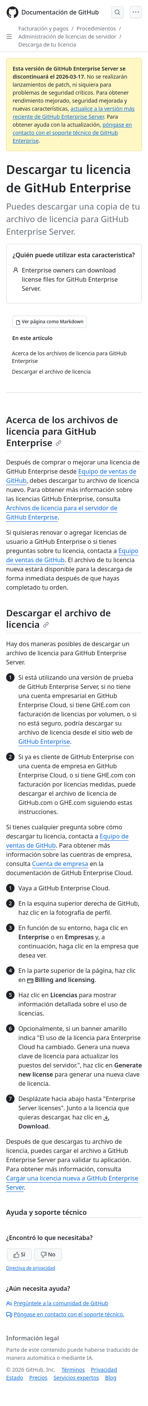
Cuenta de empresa (60, 863)
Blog (111, 1377)
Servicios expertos (76, 1377)
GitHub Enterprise (44, 741)
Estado (14, 1377)
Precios (38, 1377)
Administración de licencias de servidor (67, 36)
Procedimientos (96, 28)
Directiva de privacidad (30, 1268)
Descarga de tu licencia (47, 44)
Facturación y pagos (43, 28)
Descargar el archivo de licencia (58, 618)
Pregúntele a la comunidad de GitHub (57, 1303)
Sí (19, 1254)
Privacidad (104, 1369)
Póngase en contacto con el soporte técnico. (65, 1314)
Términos (73, 1369)
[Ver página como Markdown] (49, 322)
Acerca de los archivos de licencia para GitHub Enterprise (62, 431)
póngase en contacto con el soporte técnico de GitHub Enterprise (72, 132)
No (48, 1254)
